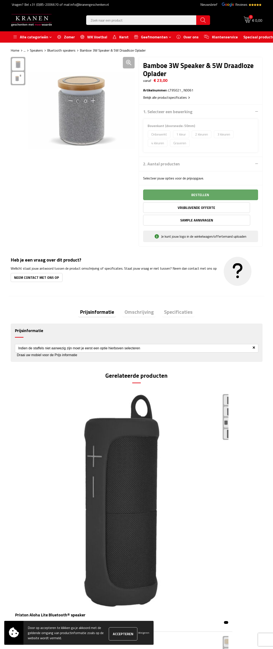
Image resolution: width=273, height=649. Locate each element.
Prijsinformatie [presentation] (101, 300)
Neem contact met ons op (36, 264)
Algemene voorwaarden (221, 535)
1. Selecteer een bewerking (167, 111)
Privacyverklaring (216, 561)
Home (15, 50)
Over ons (85, 535)
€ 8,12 (88, 465)
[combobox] (141, 20)
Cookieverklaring (215, 541)
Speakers (36, 50)
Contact (147, 535)
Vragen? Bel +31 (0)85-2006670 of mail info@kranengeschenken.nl (60, 4)
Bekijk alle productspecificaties (166, 97)
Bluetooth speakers (61, 50)
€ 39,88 (27, 458)
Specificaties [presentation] (174, 300)
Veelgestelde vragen (93, 548)
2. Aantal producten (161, 163)
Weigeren (143, 633)
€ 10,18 (152, 471)
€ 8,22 (214, 458)
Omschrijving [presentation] (139, 300)
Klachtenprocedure (217, 548)
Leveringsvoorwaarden (220, 554)
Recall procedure (215, 567)
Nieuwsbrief (209, 4)
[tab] (101, 300)
